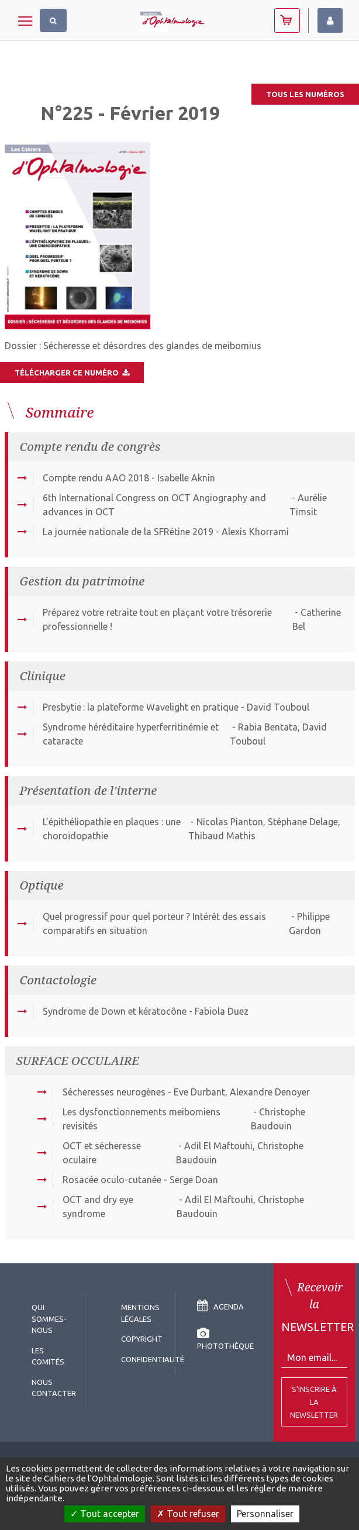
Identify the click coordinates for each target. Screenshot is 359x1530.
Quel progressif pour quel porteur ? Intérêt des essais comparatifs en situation (154, 923)
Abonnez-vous (287, 20)
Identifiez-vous (330, 20)
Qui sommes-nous (49, 1318)
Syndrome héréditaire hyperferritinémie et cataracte (131, 734)
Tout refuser (188, 1513)
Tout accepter (104, 1513)
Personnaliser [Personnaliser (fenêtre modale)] (265, 1513)
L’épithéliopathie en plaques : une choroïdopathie (112, 828)
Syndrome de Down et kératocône (115, 1011)
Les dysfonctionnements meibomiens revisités (141, 1119)
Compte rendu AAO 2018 (96, 478)
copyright (142, 1339)
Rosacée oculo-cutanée (112, 1179)
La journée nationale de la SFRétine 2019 (128, 531)
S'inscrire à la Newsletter (314, 1402)
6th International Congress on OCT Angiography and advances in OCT (154, 504)
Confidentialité (152, 1359)
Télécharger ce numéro (72, 372)
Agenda (220, 1306)
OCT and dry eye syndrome (98, 1206)
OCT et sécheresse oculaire (102, 1152)
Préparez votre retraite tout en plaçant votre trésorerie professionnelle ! (157, 619)
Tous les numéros (305, 94)
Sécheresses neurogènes (114, 1092)
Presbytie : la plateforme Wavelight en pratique (141, 707)
